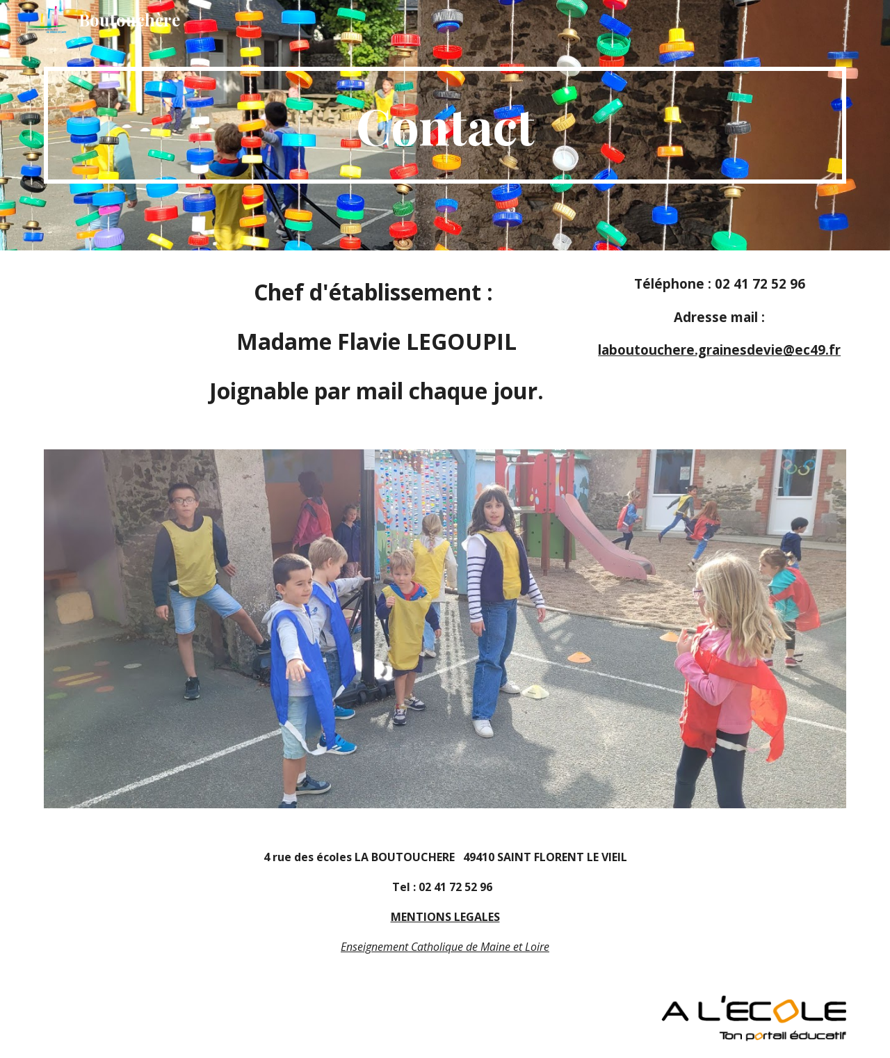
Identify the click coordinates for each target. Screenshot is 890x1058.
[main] (445, 125)
